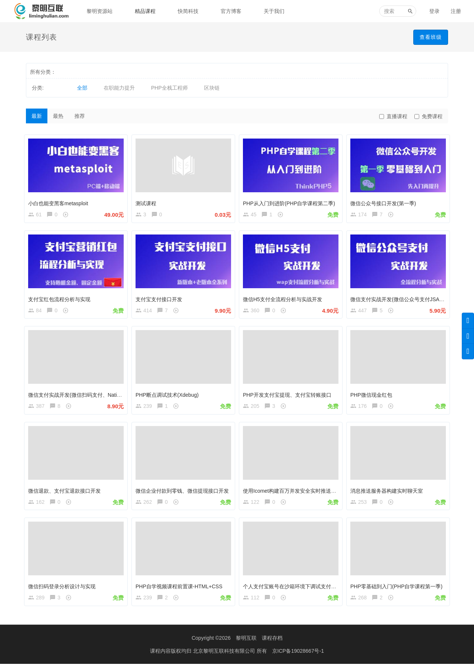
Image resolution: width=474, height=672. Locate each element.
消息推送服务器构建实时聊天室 (388, 493)
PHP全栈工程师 (169, 88)
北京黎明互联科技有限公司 (225, 659)
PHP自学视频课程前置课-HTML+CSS (180, 591)
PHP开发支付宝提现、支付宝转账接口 (289, 396)
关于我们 (274, 11)
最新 (36, 116)
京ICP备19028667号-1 (298, 659)
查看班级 (431, 37)
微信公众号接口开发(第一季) (385, 201)
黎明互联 (246, 646)
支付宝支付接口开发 (160, 299)
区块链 (212, 88)
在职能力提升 (119, 88)
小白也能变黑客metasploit (60, 201)
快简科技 (188, 11)
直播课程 (393, 116)
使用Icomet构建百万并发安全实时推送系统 (294, 493)
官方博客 (231, 11)
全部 (82, 88)
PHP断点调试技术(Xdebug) (168, 396)
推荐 (79, 116)
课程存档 (272, 646)
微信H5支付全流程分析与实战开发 (284, 299)
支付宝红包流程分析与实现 (61, 299)
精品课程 (145, 11)
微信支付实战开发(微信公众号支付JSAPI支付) (405, 299)
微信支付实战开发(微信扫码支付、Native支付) (83, 396)
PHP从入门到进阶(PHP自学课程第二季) (291, 201)
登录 (434, 11)
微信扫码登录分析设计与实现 (63, 591)
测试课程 (147, 201)
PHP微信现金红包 (373, 396)
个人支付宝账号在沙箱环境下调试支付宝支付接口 (302, 591)
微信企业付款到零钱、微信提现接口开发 (184, 493)
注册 (456, 11)
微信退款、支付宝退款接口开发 (66, 493)
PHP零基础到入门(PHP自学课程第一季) (398, 591)
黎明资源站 (100, 11)
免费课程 (428, 116)
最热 (58, 116)
